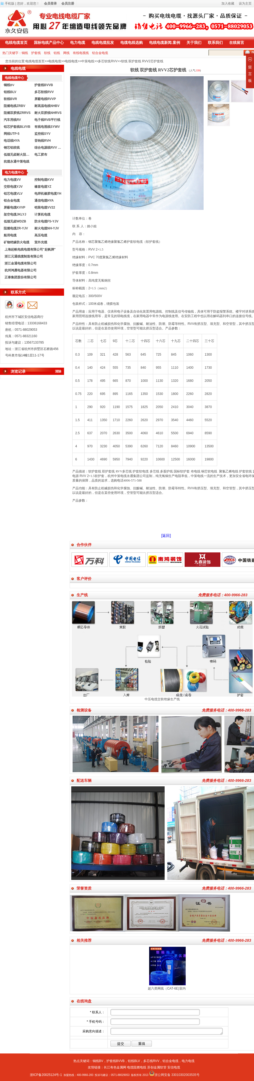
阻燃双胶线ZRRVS (17, 113)
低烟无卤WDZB (15, 221)
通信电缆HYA (44, 200)
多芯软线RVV (107, 61)
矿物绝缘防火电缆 (16, 242)
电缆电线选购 (131, 42)
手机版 (9, 3)
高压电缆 (40, 235)
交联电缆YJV (13, 186)
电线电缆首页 (16, 42)
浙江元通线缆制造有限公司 (24, 256)
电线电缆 (54, 61)
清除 (58, 371)
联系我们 (215, 42)
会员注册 (67, 3)
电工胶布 (40, 154)
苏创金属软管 (156, 1067)
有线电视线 (81, 53)
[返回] (166, 535)
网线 (66, 53)
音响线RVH (42, 141)
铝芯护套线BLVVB (17, 127)
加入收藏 (227, 3)
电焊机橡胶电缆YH (47, 193)
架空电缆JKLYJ (15, 214)
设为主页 (245, 3)
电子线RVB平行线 (47, 120)
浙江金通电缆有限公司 (21, 263)
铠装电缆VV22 (44, 207)
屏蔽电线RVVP (45, 99)
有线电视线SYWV (47, 127)
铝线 (57, 53)
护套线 (36, 53)
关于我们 (193, 42)
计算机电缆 (42, 214)
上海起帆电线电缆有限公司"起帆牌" (30, 249)
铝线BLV (10, 92)
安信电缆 (173, 1067)
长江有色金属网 (115, 1067)
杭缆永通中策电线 (16, 161)
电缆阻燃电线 (136, 1067)
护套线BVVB (43, 85)
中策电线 (87, 61)
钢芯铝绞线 (12, 147)
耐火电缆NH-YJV (46, 228)
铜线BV (98, 1061)
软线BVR (10, 99)
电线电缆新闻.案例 (164, 42)
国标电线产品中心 (49, 42)
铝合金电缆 (100, 53)
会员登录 (50, 3)
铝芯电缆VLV (13, 193)
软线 (47, 53)
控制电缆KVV (44, 180)
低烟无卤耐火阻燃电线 (18, 154)
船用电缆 (10, 235)
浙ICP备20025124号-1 (46, 1075)
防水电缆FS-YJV (46, 221)
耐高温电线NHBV (46, 106)
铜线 (25, 53)
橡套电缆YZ (42, 186)
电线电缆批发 (103, 42)
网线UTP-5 (11, 134)
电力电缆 (77, 42)
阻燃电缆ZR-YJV (16, 228)
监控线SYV (42, 134)
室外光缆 (40, 242)
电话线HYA (12, 141)
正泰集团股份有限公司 (21, 277)
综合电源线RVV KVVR (48, 147)
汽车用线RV (12, 120)
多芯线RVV (151, 1061)
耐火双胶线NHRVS (48, 113)
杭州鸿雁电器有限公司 (21, 270)
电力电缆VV (12, 180)
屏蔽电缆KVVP (14, 207)
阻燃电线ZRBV (14, 106)
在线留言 (236, 42)
